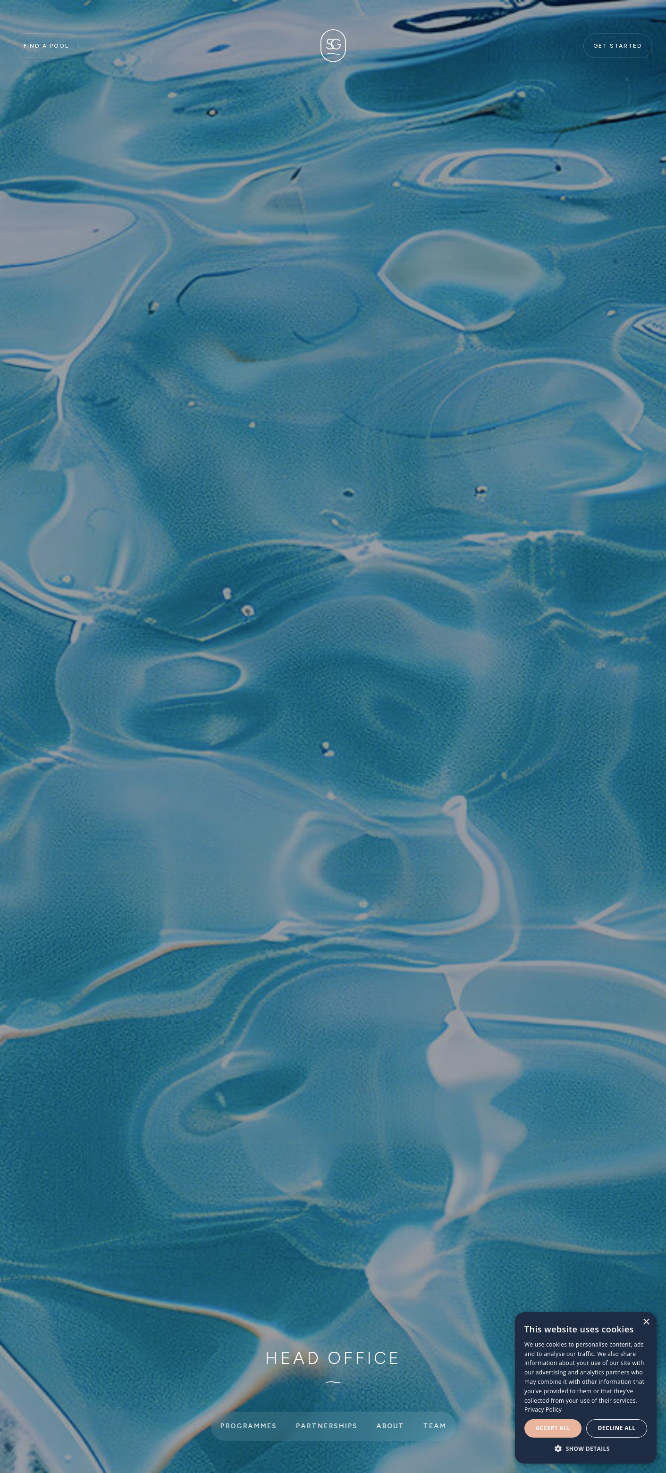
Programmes (248, 1426)
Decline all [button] (617, 1428)
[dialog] (586, 1388)
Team (434, 1426)
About (390, 1426)
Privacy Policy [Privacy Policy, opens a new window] (543, 1410)
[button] (585, 1449)
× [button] (645, 1322)
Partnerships (326, 1426)
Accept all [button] (553, 1428)
